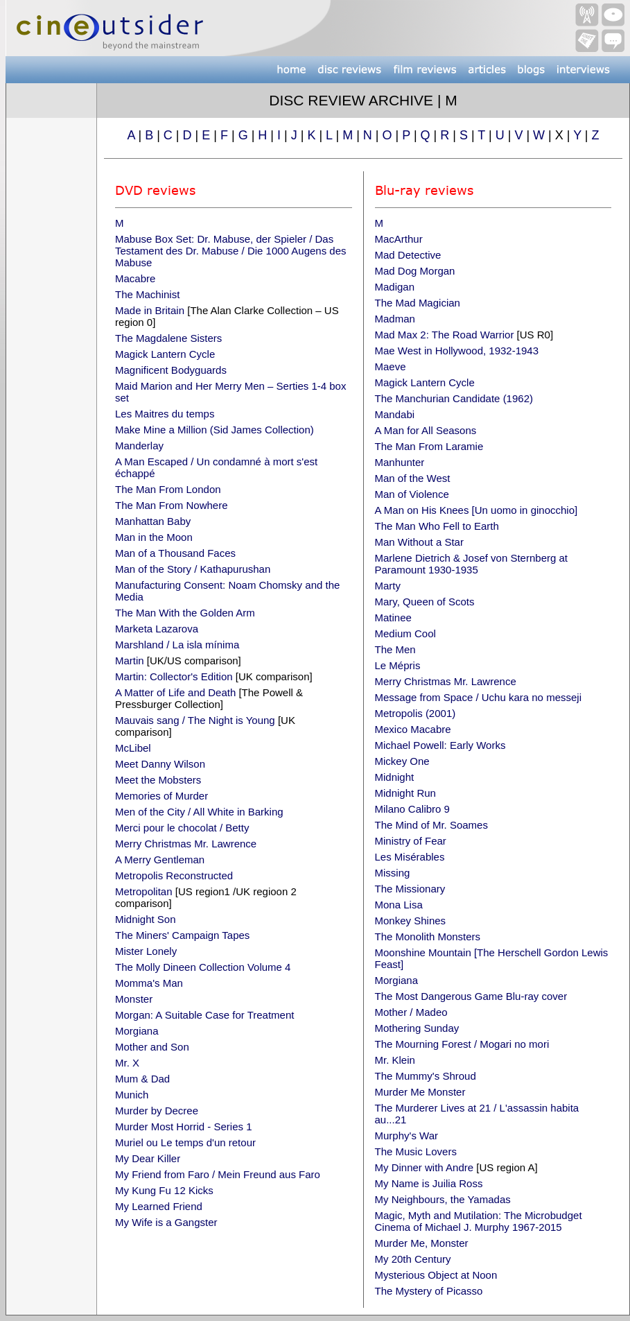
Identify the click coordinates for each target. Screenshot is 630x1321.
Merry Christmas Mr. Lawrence (185, 843)
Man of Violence (412, 494)
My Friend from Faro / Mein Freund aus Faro (217, 1174)
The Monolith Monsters (428, 936)
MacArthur (399, 239)
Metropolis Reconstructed (174, 875)
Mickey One (402, 761)
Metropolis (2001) (415, 713)
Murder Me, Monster (422, 1243)
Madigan (395, 287)
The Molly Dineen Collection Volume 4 (202, 967)
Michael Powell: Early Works (440, 745)
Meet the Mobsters (158, 780)
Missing (392, 873)
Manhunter (400, 462)
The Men (395, 649)
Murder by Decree (156, 1110)
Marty (388, 586)
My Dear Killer (147, 1158)
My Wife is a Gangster (166, 1222)
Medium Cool (405, 633)
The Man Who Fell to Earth (437, 526)
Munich (131, 1094)
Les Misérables (410, 857)
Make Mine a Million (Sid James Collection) (214, 429)
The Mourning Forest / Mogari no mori (462, 1044)
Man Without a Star (419, 542)
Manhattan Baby (153, 521)
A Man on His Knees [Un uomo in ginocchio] (476, 510)
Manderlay (139, 445)
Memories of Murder (161, 796)
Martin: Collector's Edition (174, 676)
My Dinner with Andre (424, 1167)
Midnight (394, 777)
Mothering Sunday (417, 1028)
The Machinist (147, 294)
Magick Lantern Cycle (165, 354)
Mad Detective (408, 255)
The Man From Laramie (429, 446)
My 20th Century (413, 1259)
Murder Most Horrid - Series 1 (183, 1126)
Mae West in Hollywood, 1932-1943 (457, 350)
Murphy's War (407, 1135)
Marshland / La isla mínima (177, 644)
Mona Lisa (399, 904)
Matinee (393, 617)
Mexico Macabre (413, 729)
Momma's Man (149, 983)
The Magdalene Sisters (168, 338)
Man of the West (412, 478)
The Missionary (410, 889)
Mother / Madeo (411, 1012)
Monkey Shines (410, 920)
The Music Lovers (416, 1151)
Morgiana (137, 1031)
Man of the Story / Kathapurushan (192, 569)
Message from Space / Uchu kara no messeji (478, 697)
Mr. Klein (395, 1060)
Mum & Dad (142, 1079)
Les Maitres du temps (164, 414)
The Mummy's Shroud (425, 1076)
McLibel (133, 748)
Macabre (135, 278)
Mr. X (127, 1063)
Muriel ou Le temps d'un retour (185, 1142)
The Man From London (168, 489)
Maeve (390, 366)
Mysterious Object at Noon (436, 1275)
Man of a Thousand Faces (175, 553)
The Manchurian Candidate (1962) (454, 398)
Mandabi (395, 414)
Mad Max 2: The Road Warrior (446, 334)
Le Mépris (398, 665)
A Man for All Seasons (426, 430)
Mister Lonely (146, 951)
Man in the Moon (154, 537)
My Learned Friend (158, 1206)
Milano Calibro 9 (412, 809)
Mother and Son (152, 1047)
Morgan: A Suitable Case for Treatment (204, 1015)
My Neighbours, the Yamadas (443, 1199)
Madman (395, 319)
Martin (129, 660)
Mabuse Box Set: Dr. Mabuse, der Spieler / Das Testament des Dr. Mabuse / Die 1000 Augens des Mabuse (231, 250)
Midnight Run (405, 793)
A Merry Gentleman (159, 859)
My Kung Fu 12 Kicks (164, 1190)
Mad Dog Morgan (415, 271)
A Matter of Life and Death (175, 692)
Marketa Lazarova (156, 628)
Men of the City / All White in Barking (199, 812)
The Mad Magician (417, 303)
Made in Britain (149, 310)
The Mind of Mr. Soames (431, 825)
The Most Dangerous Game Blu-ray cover (471, 996)
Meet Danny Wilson (160, 764)
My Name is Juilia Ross (429, 1183)
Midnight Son (145, 919)
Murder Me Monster (420, 1092)
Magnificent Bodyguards (171, 370)
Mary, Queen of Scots (425, 601)
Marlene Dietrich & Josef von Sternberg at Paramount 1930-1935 (471, 564)
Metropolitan (144, 891)
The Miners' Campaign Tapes (182, 935)
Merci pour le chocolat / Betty (182, 828)
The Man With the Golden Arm (185, 613)
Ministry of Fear (410, 841)
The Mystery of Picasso (429, 1291)
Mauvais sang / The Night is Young (195, 720)
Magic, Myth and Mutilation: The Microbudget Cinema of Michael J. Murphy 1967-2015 (478, 1221)
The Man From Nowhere (171, 505)
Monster (133, 999)
